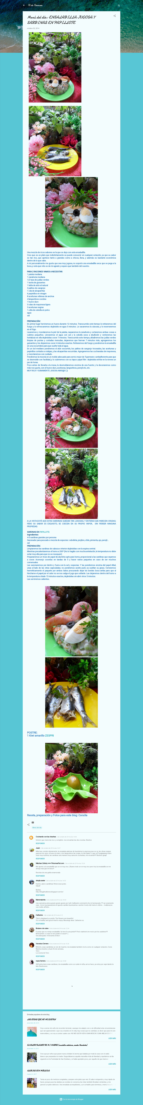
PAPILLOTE (44, 532)
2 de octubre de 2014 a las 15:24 (75, 863)
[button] (114, 16)
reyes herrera (40, 961)
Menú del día (36, 828)
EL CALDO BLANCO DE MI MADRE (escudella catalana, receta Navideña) (57, 1045)
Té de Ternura (35, 5)
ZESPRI (49, 735)
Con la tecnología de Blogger (71, 1099)
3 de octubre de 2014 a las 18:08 (56, 961)
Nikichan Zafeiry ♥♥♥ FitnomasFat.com (50, 863)
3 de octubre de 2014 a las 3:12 (53, 915)
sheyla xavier (40, 881)
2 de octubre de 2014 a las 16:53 (56, 880)
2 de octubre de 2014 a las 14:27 (50, 848)
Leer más (112, 1038)
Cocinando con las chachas (46, 837)
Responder (40, 843)
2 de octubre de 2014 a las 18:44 (56, 900)
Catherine (39, 915)
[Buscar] (119, 6)
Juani (38, 848)
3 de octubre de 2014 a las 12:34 (59, 928)
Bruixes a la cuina (42, 928)
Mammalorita (40, 900)
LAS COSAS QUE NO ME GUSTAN (41, 1019)
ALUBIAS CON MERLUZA (38, 1070)
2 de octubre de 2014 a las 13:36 (67, 837)
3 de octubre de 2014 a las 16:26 (59, 944)
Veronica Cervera (42, 944)
